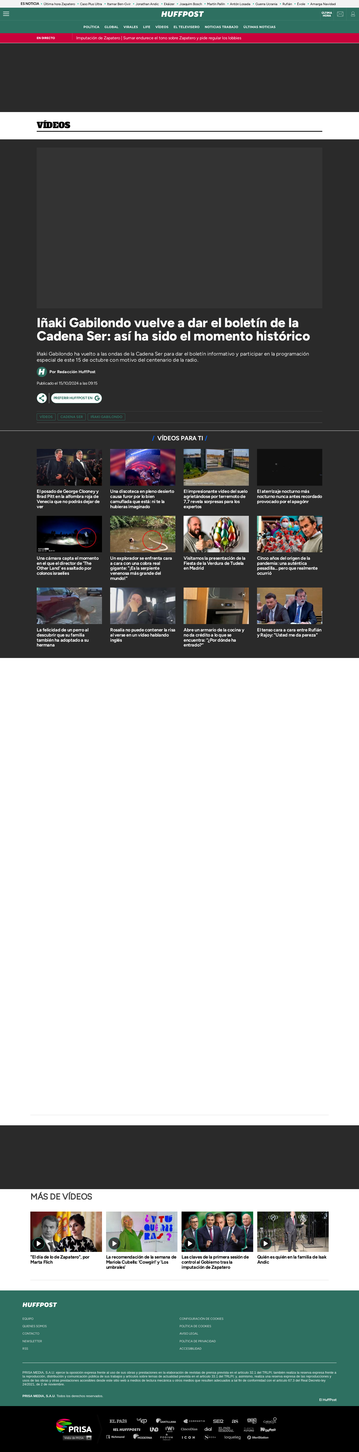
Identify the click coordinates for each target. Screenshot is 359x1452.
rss (25, 1348)
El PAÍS (121, 1421)
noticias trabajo (221, 27)
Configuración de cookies (201, 1319)
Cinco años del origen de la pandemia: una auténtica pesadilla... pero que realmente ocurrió (287, 565)
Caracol (270, 1421)
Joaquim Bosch (190, 4)
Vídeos (53, 125)
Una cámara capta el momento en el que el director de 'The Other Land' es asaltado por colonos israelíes (67, 565)
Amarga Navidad (323, 4)
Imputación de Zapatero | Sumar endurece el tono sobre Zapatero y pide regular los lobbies (158, 37)
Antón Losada (240, 4)
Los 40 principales (145, 1421)
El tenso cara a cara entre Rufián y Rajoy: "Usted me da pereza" (289, 632)
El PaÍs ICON (190, 1436)
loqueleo (234, 1436)
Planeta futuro (247, 1429)
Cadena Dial (209, 1429)
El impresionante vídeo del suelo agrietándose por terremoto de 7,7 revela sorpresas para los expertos (215, 499)
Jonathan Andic (147, 4)
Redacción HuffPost (76, 371)
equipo (27, 1319)
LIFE (146, 27)
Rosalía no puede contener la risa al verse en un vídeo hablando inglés (142, 635)
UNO (156, 1429)
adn (251, 1421)
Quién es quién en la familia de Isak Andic (292, 1259)
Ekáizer (169, 4)
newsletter (32, 1341)
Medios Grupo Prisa (76, 1438)
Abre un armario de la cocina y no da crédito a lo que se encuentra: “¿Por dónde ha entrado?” (214, 637)
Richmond (118, 1436)
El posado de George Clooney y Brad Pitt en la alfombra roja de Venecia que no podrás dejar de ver (68, 499)
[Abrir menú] (6, 14)
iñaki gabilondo (106, 417)
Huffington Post (128, 1429)
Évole (301, 4)
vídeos (162, 27)
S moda (211, 1436)
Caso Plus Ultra (91, 4)
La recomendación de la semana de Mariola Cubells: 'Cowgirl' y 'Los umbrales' (141, 1262)
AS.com (235, 1421)
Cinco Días (190, 1429)
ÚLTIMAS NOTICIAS (259, 27)
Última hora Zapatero (59, 4)
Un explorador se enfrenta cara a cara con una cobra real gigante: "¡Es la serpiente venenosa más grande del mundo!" (141, 568)
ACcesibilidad (190, 1348)
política (91, 27)
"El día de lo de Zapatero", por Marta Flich (59, 1259)
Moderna (143, 1436)
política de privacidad (197, 1341)
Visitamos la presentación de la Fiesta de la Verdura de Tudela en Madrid (215, 563)
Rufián (287, 4)
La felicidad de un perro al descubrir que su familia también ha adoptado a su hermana (62, 637)
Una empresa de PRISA (76, 1425)
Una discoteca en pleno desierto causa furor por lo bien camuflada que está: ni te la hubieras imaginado (142, 499)
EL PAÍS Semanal (228, 1429)
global (112, 27)
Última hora (327, 14)
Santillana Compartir (196, 1421)
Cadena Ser (71, 417)
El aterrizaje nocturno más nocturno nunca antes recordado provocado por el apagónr (289, 496)
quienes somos (34, 1326)
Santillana (169, 1421)
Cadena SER (218, 1421)
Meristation (258, 1436)
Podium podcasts (168, 1436)
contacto (30, 1333)
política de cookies (195, 1326)
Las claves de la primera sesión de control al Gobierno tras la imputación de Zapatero (215, 1262)
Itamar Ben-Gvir (119, 4)
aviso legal (188, 1333)
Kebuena (265, 1429)
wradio (170, 1429)
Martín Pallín (216, 4)
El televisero (187, 27)
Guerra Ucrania (266, 4)
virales (130, 27)
